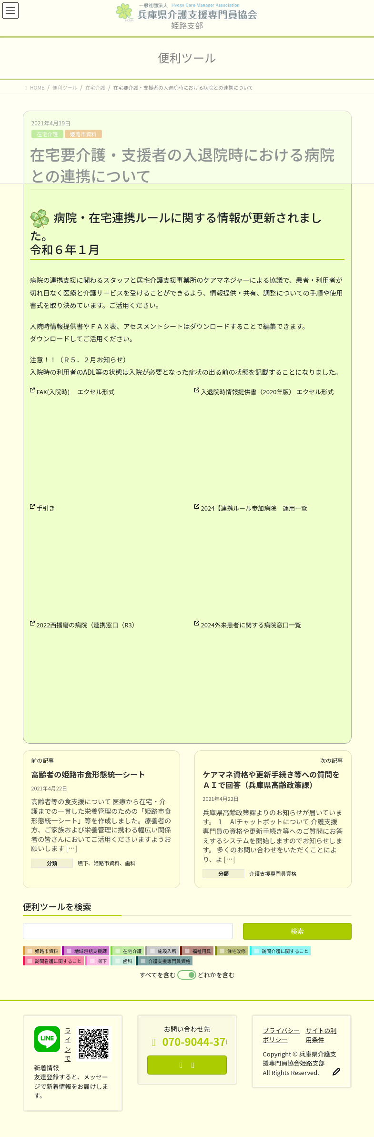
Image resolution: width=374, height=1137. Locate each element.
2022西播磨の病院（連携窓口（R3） (87, 624)
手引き (46, 507)
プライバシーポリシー (281, 1035)
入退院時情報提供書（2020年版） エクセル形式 (267, 391)
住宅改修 (236, 951)
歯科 (130, 863)
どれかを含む (215, 974)
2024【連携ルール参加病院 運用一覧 (254, 507)
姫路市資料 (106, 863)
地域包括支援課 (90, 951)
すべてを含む (158, 974)
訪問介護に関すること (285, 951)
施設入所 (167, 951)
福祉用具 (201, 951)
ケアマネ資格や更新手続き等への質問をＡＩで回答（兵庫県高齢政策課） (271, 779)
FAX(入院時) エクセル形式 (76, 391)
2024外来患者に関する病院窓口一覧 (251, 624)
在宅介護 (132, 951)
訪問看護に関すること (58, 961)
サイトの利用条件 (320, 1035)
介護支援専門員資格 (272, 873)
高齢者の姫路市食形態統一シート (88, 774)
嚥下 (83, 863)
